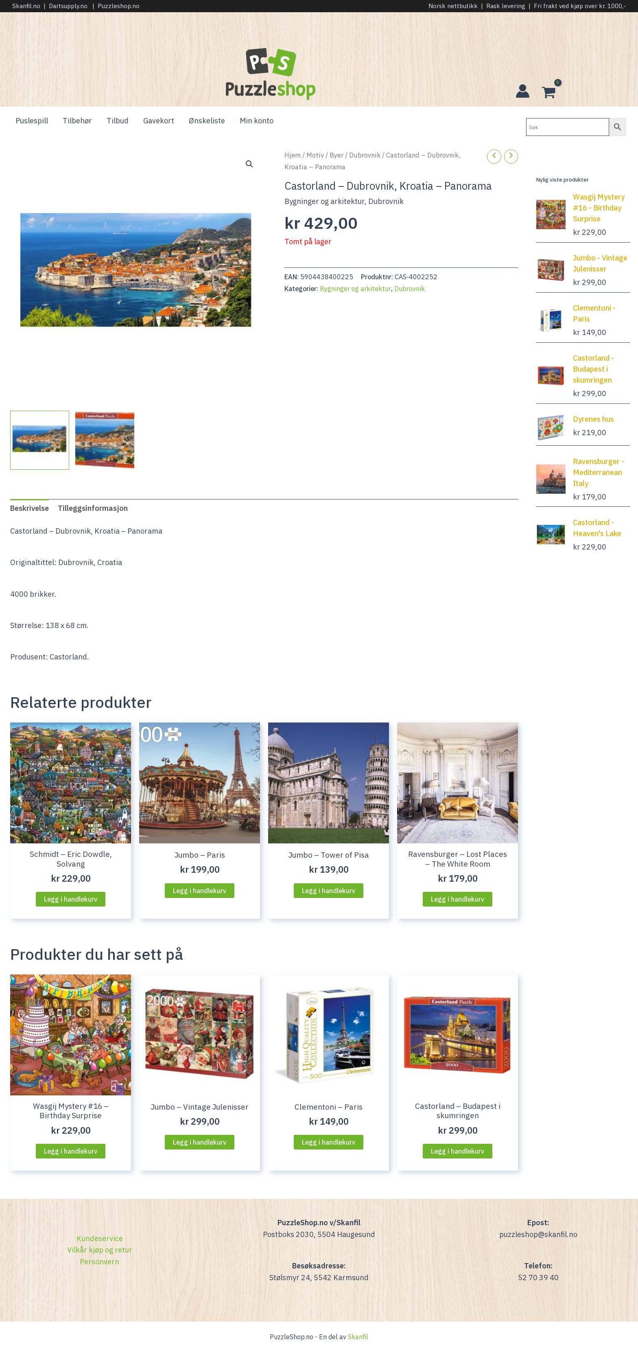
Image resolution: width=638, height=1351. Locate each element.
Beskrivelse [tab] (29, 508)
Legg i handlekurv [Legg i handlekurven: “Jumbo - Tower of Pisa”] (328, 891)
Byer (336, 155)
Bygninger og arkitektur (324, 201)
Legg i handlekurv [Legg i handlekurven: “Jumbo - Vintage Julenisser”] (199, 1142)
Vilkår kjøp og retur (99, 1250)
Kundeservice (99, 1238)
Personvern (99, 1261)
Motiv (315, 155)
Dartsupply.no (68, 6)
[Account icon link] (523, 91)
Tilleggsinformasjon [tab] (93, 508)
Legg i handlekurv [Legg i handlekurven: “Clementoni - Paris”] (328, 1142)
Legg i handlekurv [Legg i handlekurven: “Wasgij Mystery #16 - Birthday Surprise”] (70, 1151)
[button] (249, 164)
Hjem (292, 155)
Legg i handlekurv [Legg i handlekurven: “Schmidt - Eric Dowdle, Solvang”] (70, 899)
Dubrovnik (364, 155)
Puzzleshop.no (119, 6)
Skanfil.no (26, 6)
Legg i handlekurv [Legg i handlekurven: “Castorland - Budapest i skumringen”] (457, 1151)
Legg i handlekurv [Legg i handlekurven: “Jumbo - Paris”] (199, 891)
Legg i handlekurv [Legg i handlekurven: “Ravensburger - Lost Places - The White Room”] (457, 899)
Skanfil (358, 1337)
